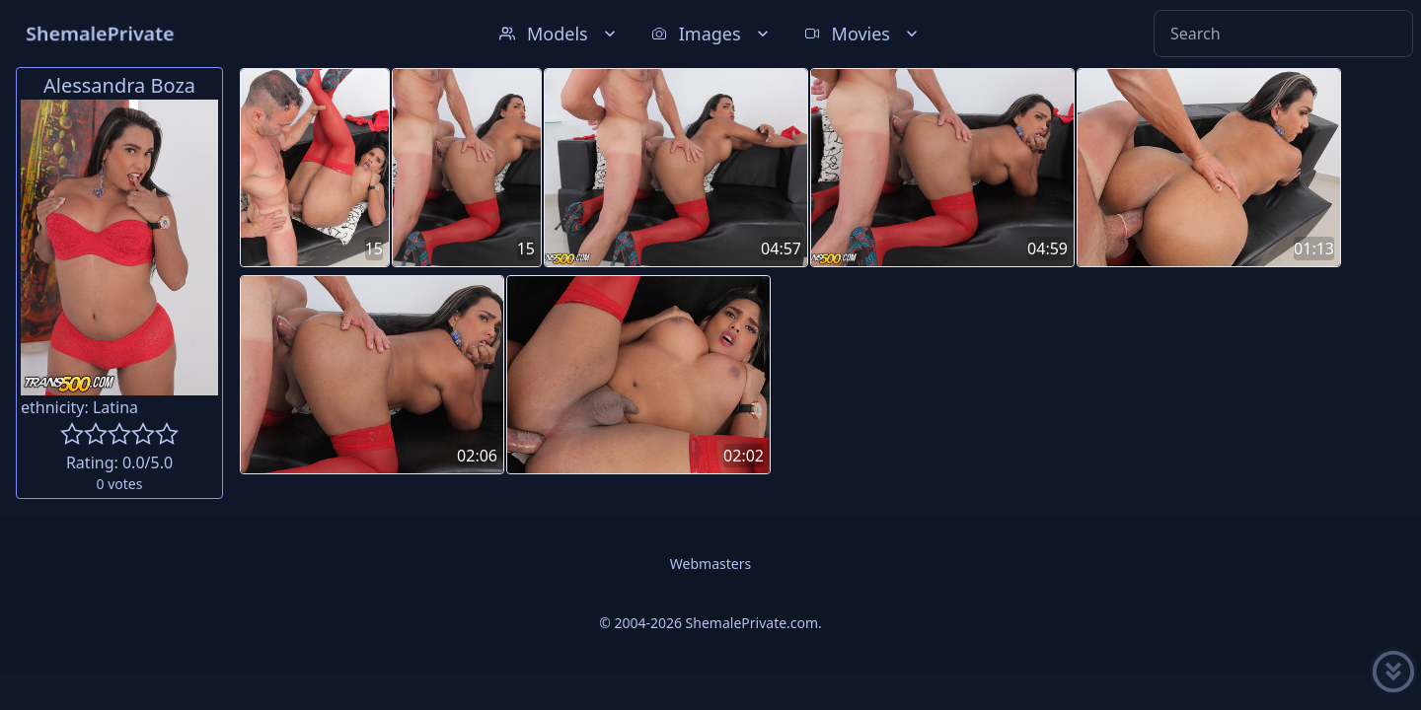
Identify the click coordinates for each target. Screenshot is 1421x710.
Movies (863, 33)
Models (559, 33)
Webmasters (710, 563)
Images (712, 33)
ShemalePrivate (100, 33)
